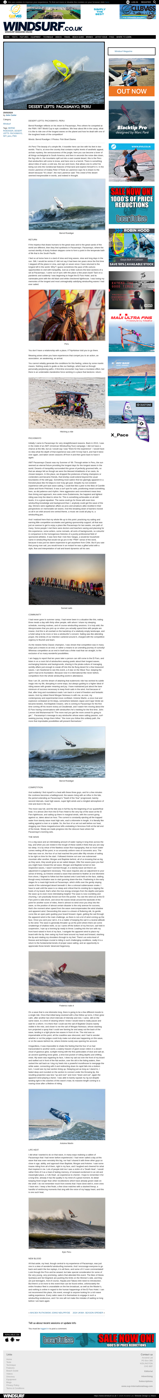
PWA (14, 136)
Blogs (9, 1382)
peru (9, 136)
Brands (89, 37)
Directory (10, 1376)
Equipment (36, 37)
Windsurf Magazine (123, 51)
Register (146, 2)
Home (7, 37)
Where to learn (123, 37)
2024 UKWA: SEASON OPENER (88, 1313)
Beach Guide (78, 37)
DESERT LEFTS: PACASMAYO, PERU (59, 107)
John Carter (11, 115)
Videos (58, 37)
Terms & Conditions (15, 1388)
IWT (5, 136)
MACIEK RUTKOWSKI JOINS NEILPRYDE (50, 1313)
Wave (153, 1396)
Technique (48, 37)
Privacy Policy (12, 1385)
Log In (134, 2)
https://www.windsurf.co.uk (105, 1396)
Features (24, 37)
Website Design (141, 1396)
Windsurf (7, 124)
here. (107, 2)
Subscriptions (146, 1381)
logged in (44, 1328)
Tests (14, 37)
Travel (67, 37)
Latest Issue (101, 37)
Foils (111, 37)
